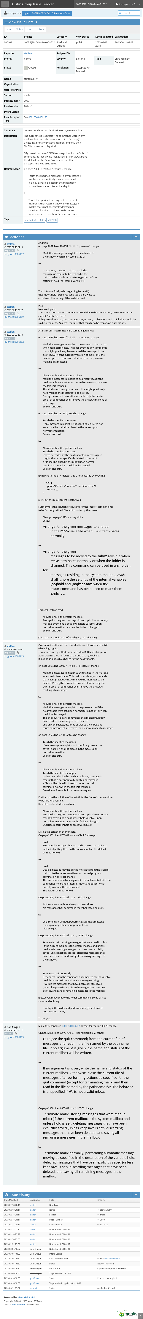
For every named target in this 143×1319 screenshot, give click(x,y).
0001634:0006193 (37, 117)
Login (25, 13)
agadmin (34, 1288)
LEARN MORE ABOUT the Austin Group (51, 13)
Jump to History (35, 29)
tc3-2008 (52, 220)
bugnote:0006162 (14, 341)
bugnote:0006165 (14, 656)
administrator (18, 1304)
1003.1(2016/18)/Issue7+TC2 (93, 4)
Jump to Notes (15, 29)
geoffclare (34, 1278)
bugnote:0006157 (14, 254)
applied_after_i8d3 (34, 220)
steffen (28, 53)
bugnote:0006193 (14, 1037)
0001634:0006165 (71, 1026)
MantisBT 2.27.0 (26, 1297)
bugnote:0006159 (14, 316)
